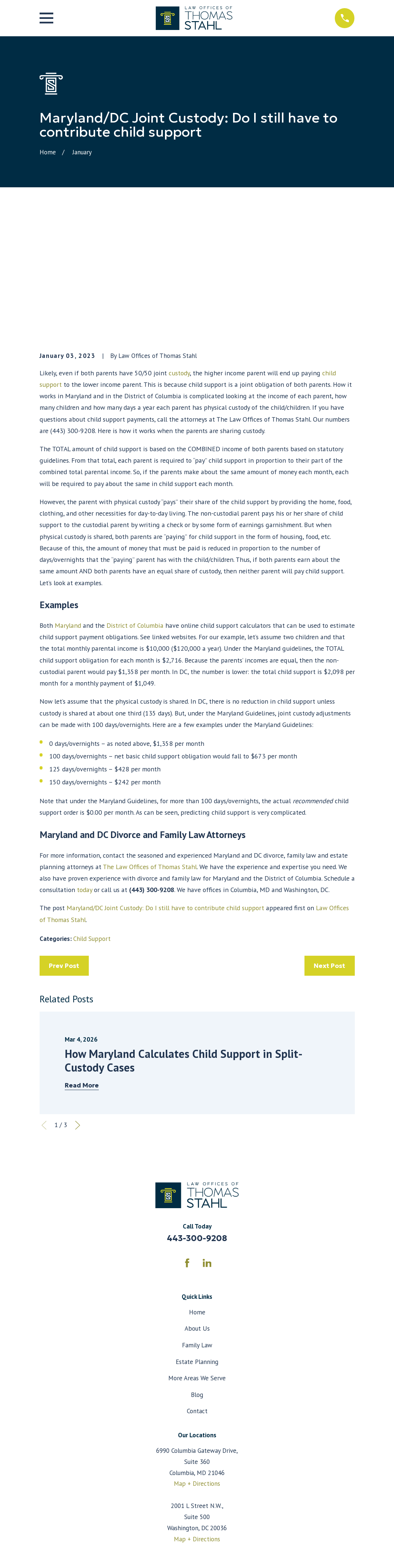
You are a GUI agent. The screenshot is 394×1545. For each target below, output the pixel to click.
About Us (197, 1214)
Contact (197, 1296)
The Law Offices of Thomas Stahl (149, 751)
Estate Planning (197, 1247)
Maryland (68, 510)
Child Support (92, 824)
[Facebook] (187, 1148)
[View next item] (77, 1010)
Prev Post (64, 851)
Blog (197, 1280)
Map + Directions (197, 1369)
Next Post (329, 851)
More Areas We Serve (197, 1263)
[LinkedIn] (207, 1148)
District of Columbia (135, 510)
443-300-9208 (197, 1123)
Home (197, 1197)
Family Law (197, 1230)
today (84, 775)
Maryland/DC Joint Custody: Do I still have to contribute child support (165, 793)
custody (179, 258)
